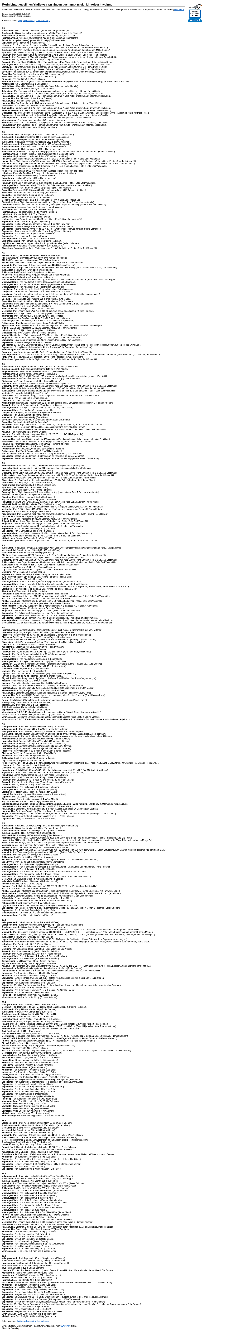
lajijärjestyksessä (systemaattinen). (34, 20)
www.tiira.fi (179, 9)
